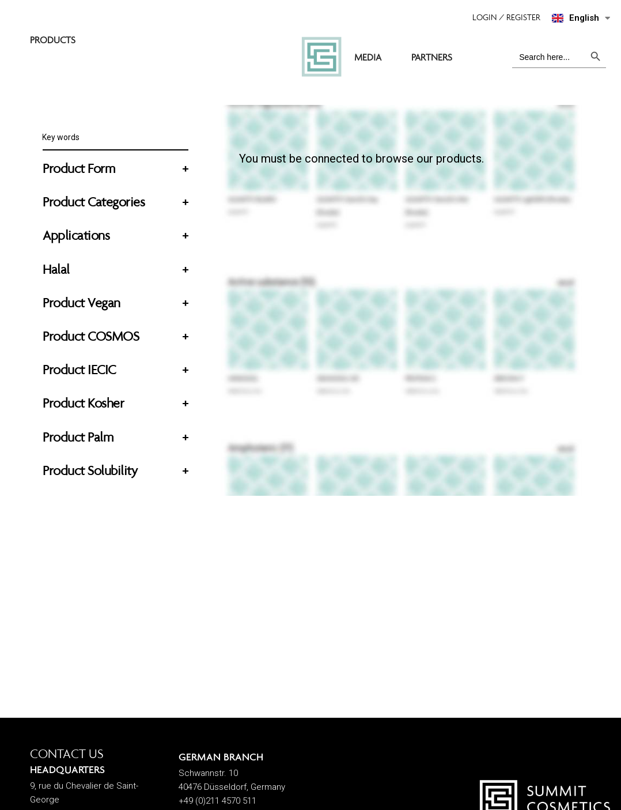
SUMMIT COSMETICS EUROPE (111, 42)
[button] (512, 17)
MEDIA (405, 42)
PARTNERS (469, 42)
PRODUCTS (224, 42)
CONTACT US (67, 754)
